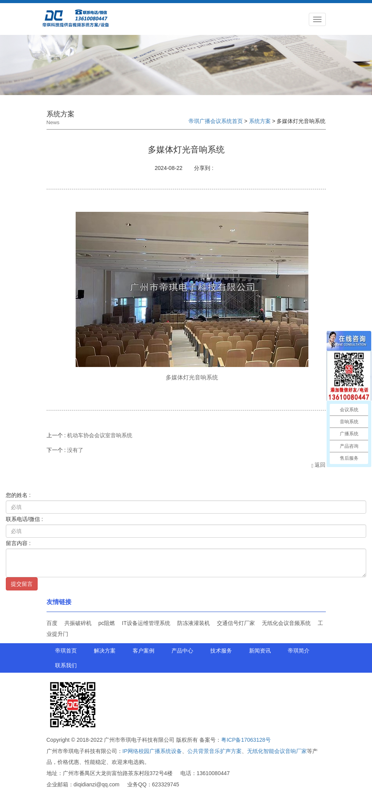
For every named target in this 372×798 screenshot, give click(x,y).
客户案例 (143, 650)
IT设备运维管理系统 (146, 623)
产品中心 (182, 650)
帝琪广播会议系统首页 (216, 121)
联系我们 (66, 665)
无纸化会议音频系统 (286, 623)
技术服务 (221, 650)
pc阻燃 (107, 623)
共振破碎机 (78, 623)
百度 (52, 623)
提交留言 (22, 584)
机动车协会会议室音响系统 (99, 435)
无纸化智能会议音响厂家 (277, 751)
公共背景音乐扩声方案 (214, 751)
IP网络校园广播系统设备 (152, 751)
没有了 (75, 450)
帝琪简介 (299, 650)
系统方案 (260, 121)
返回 (318, 465)
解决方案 (105, 650)
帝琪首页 (66, 650)
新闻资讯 (260, 650)
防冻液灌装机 (193, 623)
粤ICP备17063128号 (246, 740)
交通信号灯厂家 (236, 623)
